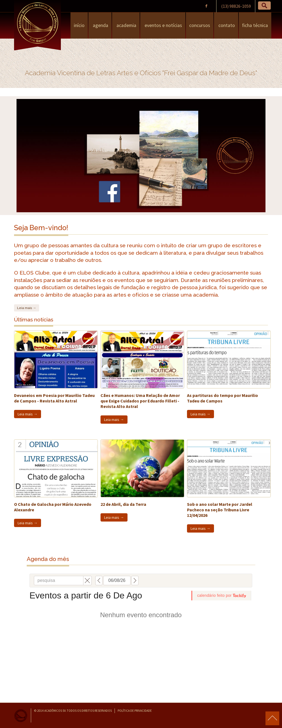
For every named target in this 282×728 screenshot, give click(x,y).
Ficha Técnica (255, 25)
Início (79, 25)
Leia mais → (26, 308)
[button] (264, 5)
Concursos (199, 25)
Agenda (100, 25)
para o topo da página (272, 718)
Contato (226, 25)
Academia (125, 25)
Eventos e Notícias (162, 25)
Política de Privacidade (135, 711)
